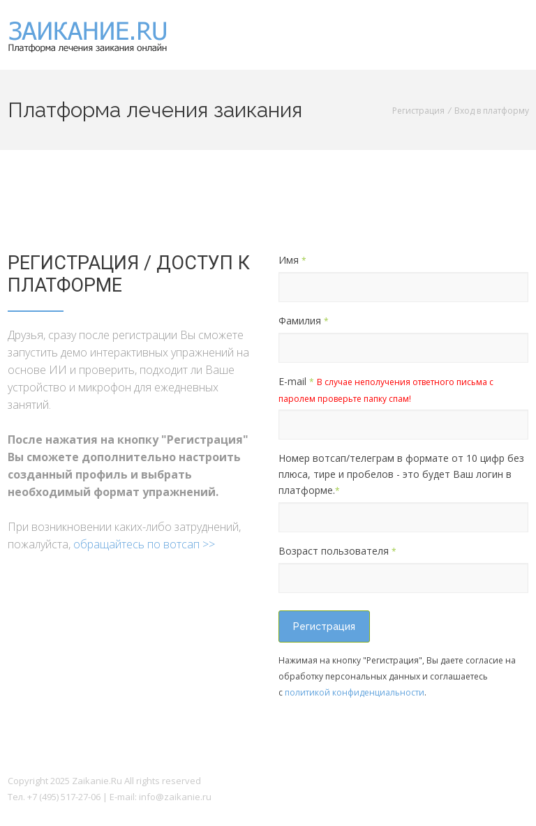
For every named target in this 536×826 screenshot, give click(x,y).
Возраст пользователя (337, 550)
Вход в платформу (491, 111)
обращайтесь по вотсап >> (144, 544)
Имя (292, 259)
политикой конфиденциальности (354, 692)
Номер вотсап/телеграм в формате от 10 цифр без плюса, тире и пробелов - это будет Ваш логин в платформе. (401, 474)
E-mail (385, 390)
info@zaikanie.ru (175, 796)
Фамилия (303, 320)
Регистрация (418, 111)
